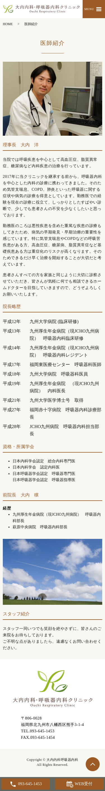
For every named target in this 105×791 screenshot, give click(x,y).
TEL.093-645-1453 (38, 731)
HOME (8, 24)
